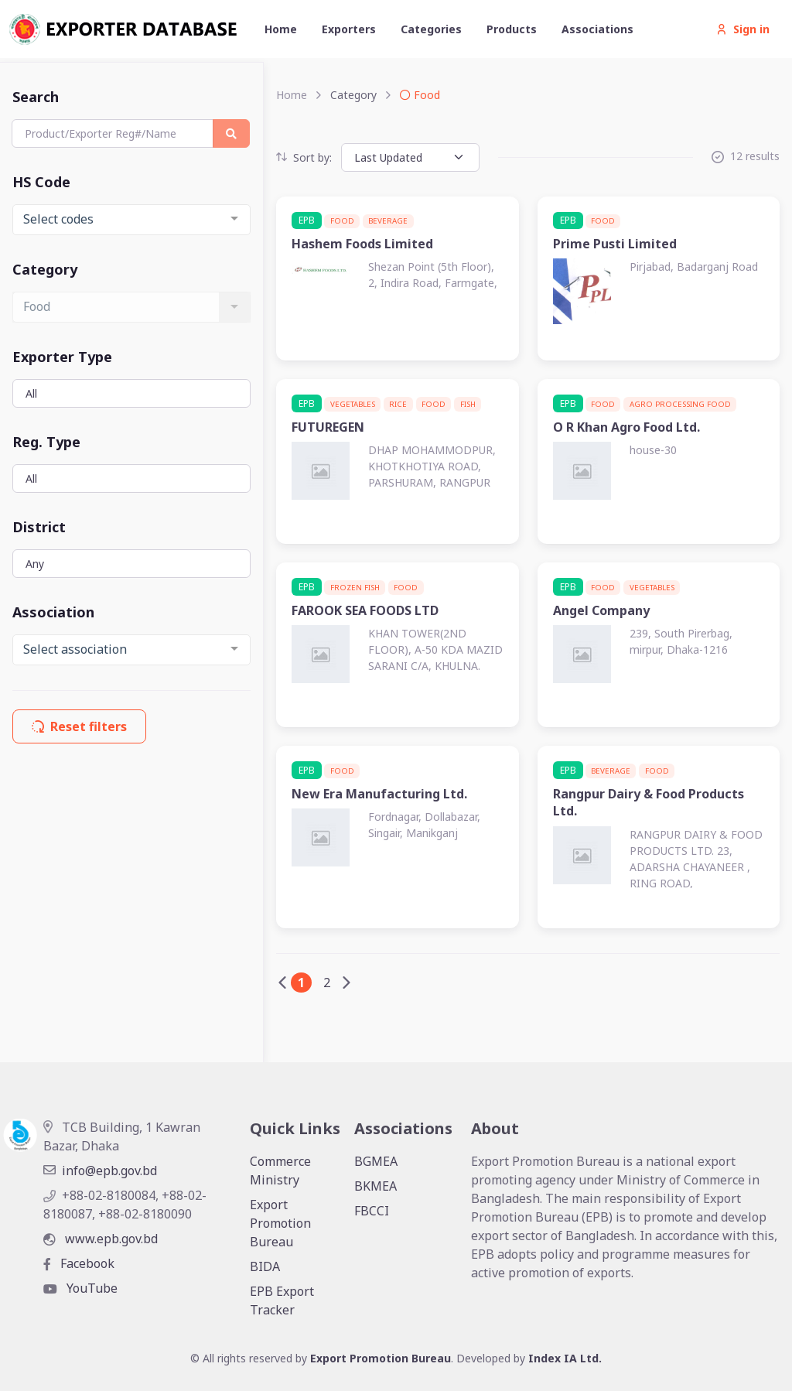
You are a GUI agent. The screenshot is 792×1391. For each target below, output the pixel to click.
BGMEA (376, 1161)
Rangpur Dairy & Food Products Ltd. (648, 802)
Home (281, 29)
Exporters (349, 29)
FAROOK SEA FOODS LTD (365, 610)
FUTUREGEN (328, 427)
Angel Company (601, 610)
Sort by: (304, 157)
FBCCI (371, 1210)
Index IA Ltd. (565, 1358)
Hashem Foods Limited (362, 243)
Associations (597, 29)
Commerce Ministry (280, 1170)
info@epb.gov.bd (100, 1170)
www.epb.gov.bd (100, 1238)
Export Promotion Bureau (280, 1223)
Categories (431, 29)
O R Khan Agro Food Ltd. (626, 427)
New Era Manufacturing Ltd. (379, 793)
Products (511, 29)
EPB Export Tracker (282, 1300)
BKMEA (375, 1185)
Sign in (743, 29)
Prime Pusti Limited (615, 243)
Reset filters (79, 726)
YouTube (80, 1288)
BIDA (265, 1266)
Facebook (78, 1263)
